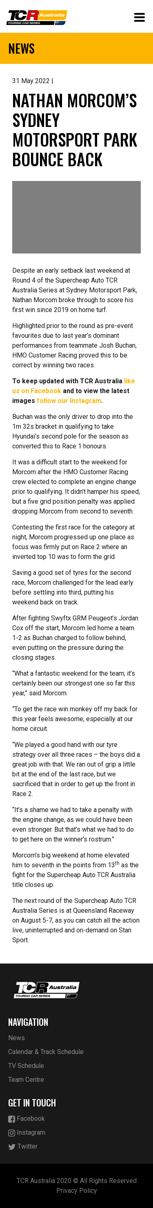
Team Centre (26, 1080)
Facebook (26, 1119)
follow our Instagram (69, 401)
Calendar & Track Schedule (46, 1052)
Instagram (26, 1133)
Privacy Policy (76, 1190)
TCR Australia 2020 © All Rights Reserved (77, 1181)
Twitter (23, 1146)
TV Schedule (26, 1066)
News (16, 1038)
